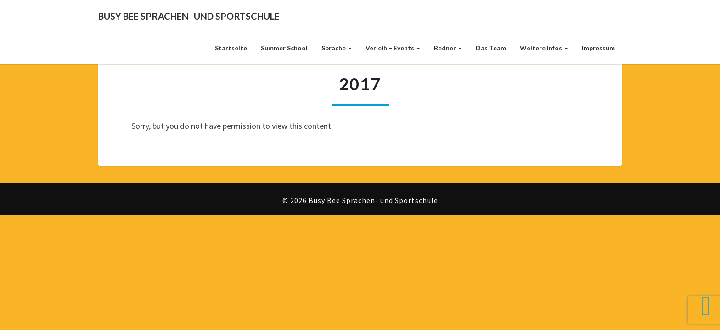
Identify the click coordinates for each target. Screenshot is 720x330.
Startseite (231, 48)
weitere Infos (544, 48)
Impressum (598, 48)
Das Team (491, 48)
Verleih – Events (393, 48)
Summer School (284, 48)
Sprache (336, 48)
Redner (448, 48)
